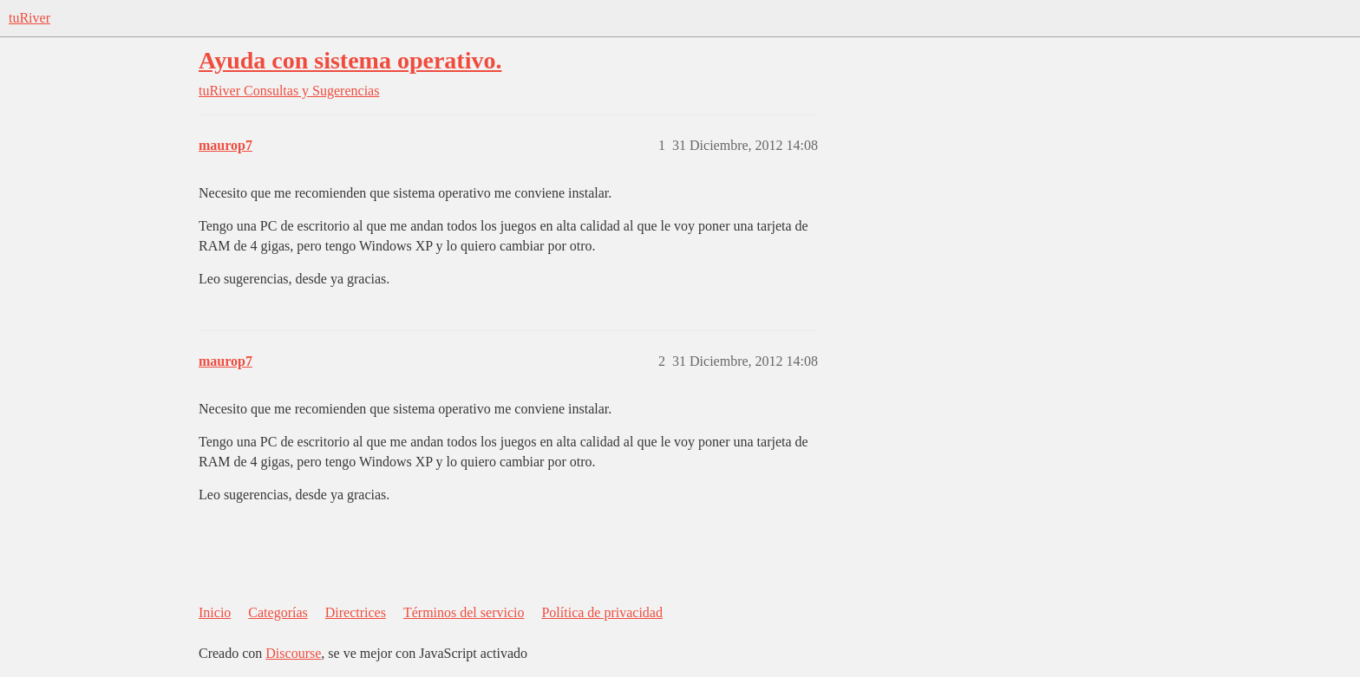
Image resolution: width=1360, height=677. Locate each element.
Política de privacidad (602, 612)
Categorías (277, 612)
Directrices (355, 612)
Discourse (293, 653)
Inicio (215, 612)
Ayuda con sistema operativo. (350, 60)
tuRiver (29, 17)
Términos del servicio (464, 612)
